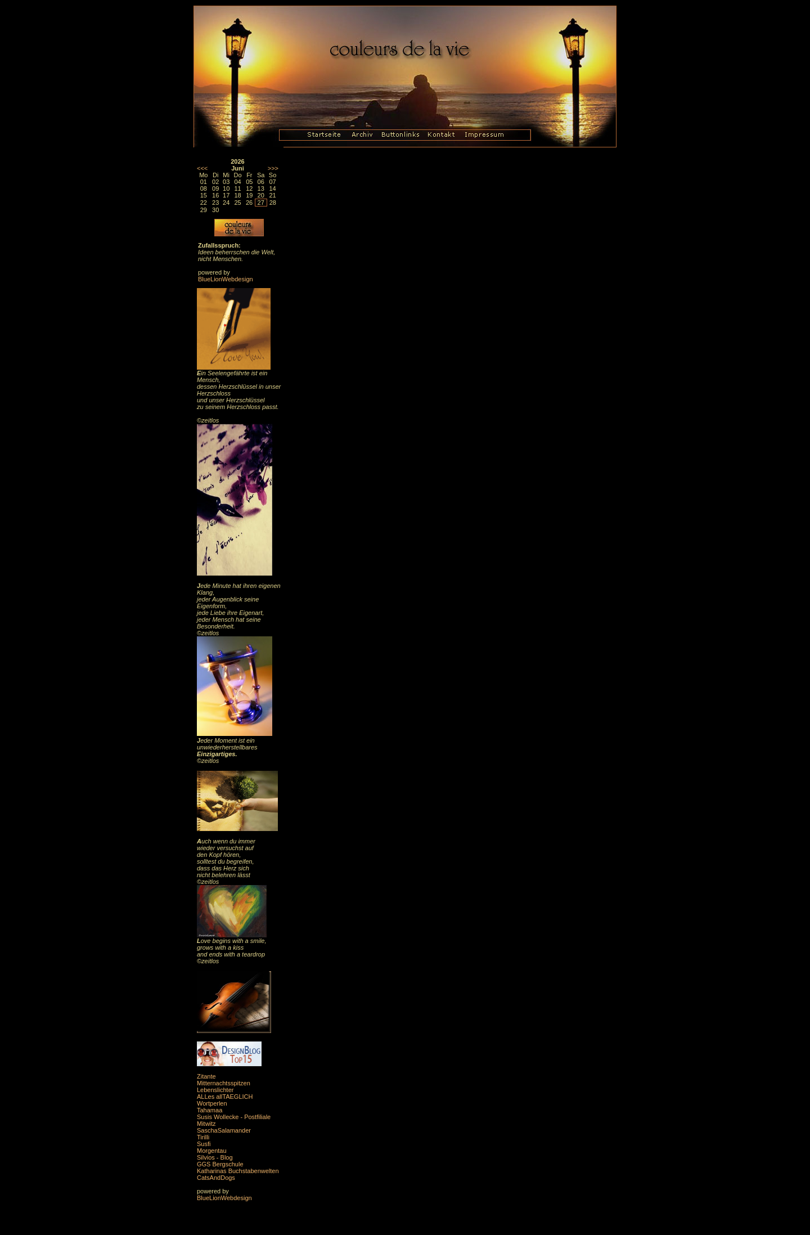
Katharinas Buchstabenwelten (238, 1170)
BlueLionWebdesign (225, 279)
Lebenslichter (215, 1089)
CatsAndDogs (216, 1177)
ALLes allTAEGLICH (225, 1096)
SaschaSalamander (224, 1130)
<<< (202, 168)
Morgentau (212, 1150)
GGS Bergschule (220, 1164)
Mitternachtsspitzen (223, 1083)
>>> (273, 168)
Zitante (206, 1076)
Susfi (203, 1143)
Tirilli (203, 1137)
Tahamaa (209, 1110)
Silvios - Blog (215, 1157)
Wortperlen (212, 1103)
